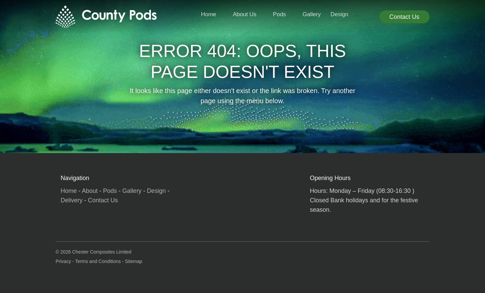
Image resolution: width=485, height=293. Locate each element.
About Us (244, 14)
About (90, 190)
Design (339, 14)
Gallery (311, 14)
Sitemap (133, 261)
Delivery (72, 200)
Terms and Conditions (98, 261)
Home (208, 14)
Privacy (63, 261)
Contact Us (404, 16)
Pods (279, 14)
